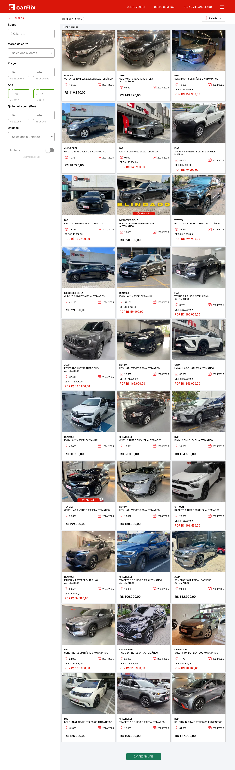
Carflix (22, 6)
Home (65, 27)
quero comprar (164, 7)
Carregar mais (143, 756)
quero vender (136, 7)
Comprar (74, 27)
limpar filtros (31, 157)
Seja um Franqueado (198, 7)
